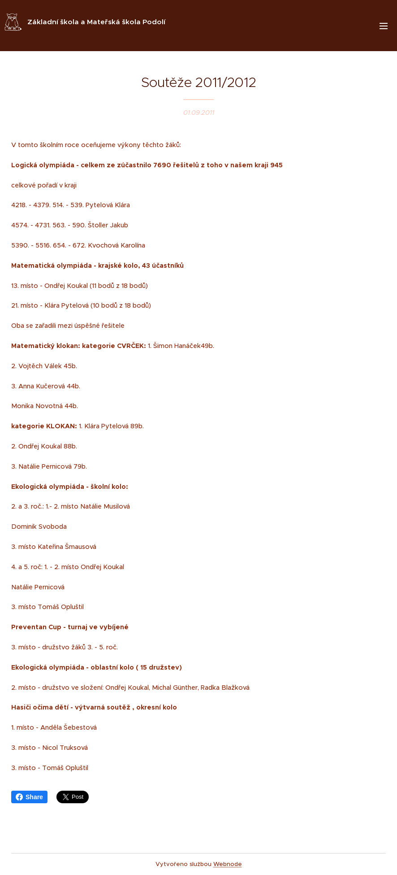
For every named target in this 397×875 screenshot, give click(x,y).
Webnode (227, 864)
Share (29, 797)
